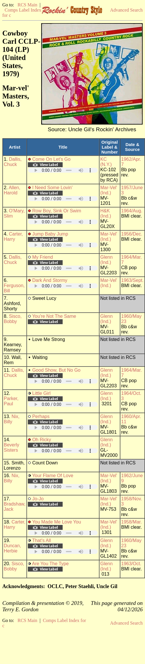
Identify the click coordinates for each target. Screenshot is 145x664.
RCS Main (27, 4)
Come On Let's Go (51, 159)
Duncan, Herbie (12, 548)
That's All (41, 540)
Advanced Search (126, 10)
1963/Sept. (132, 280)
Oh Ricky (41, 439)
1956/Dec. (131, 233)
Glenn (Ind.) (106, 260)
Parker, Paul (11, 401)
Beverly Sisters (11, 447)
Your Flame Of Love (52, 475)
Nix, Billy (11, 419)
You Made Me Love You (56, 521)
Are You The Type (50, 563)
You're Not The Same (54, 316)
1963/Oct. (131, 563)
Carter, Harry (13, 236)
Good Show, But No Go (56, 370)
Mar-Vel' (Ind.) (108, 190)
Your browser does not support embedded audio (63, 170)
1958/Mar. (131, 521)
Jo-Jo (38, 498)
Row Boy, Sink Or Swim (56, 210)
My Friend (42, 257)
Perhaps (41, 416)
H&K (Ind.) (105, 213)
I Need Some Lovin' (52, 187)
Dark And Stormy (49, 280)
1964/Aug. (131, 210)
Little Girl (41, 393)
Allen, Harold (12, 190)
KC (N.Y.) (106, 162)
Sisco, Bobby (12, 319)
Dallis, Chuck (12, 162)
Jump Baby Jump (50, 233)
